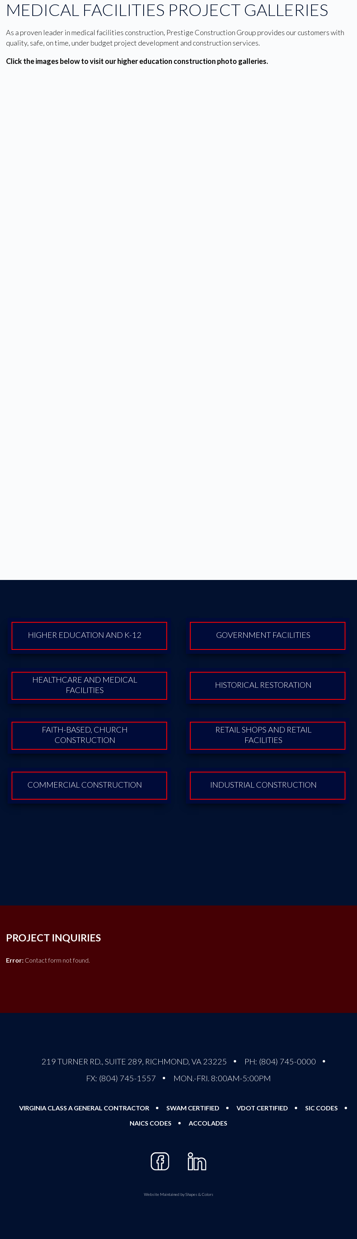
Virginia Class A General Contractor (84, 1108)
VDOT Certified (262, 1108)
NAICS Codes (151, 1123)
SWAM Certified (192, 1108)
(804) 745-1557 (127, 1078)
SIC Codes (321, 1108)
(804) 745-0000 (287, 1061)
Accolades (208, 1123)
